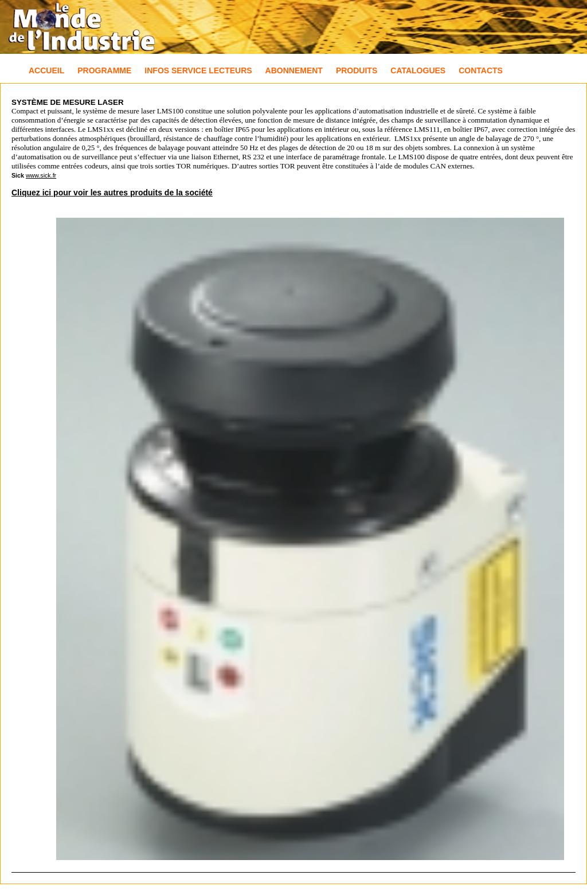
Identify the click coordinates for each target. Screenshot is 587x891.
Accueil (46, 70)
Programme (104, 70)
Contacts (481, 70)
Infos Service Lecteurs (198, 70)
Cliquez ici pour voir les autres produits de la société (112, 192)
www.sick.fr (41, 175)
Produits (356, 70)
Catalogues (417, 70)
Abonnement (294, 70)
